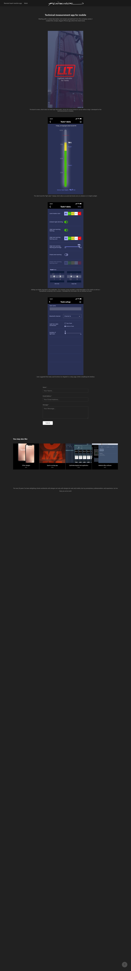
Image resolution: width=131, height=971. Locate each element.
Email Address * (47, 396)
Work (26, 3)
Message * (46, 404)
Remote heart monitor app (13, 3)
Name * (45, 387)
